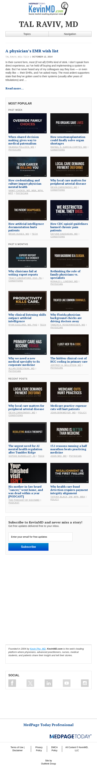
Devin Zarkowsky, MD (63, 187)
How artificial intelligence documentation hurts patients (26, 227)
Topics (27, 34)
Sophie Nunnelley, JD (22, 456)
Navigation (70, 34)
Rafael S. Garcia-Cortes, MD (68, 147)
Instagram (85, 683)
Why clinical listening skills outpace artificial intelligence (27, 318)
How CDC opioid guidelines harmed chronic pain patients (69, 227)
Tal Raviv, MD (13, 57)
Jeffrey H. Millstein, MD (65, 365)
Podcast (14, 503)
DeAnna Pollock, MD (21, 147)
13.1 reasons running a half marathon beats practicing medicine (68, 449)
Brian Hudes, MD (19, 234)
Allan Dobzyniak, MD (22, 368)
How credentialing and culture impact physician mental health (24, 183)
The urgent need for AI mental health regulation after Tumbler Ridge (25, 449)
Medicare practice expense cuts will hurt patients (68, 407)
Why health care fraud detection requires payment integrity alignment (69, 490)
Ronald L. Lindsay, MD (64, 281)
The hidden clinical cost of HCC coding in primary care (69, 359)
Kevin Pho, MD (38, 648)
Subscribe (28, 547)
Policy (82, 412)
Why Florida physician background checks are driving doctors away (66, 318)
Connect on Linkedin (48, 683)
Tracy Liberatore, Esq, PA (25, 278)
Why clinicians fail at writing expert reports (23, 272)
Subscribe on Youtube (66, 683)
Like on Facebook (12, 683)
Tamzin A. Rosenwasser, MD (67, 325)
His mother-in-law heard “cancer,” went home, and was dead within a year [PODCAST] (25, 491)
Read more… (14, 88)
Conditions (57, 150)
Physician (15, 150)
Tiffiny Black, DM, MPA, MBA (67, 497)
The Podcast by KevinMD (24, 500)
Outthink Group (48, 763)
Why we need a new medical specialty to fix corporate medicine (24, 361)
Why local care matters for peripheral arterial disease (68, 181)
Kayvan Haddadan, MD (64, 234)
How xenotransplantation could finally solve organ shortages (67, 140)
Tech (26, 57)
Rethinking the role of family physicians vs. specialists (65, 274)
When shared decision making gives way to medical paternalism (23, 140)
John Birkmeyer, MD (63, 412)
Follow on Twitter (30, 683)
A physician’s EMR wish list (31, 50)
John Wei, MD (58, 456)
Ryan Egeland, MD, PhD (23, 325)
